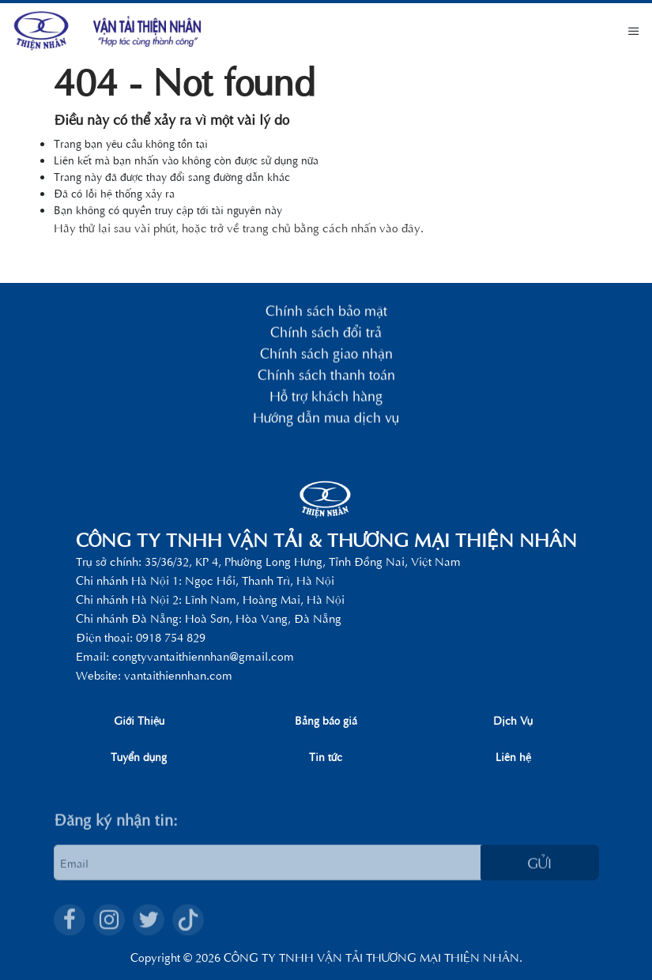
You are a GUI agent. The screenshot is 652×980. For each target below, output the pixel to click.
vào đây (399, 227)
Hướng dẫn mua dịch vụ (326, 419)
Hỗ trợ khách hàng (326, 398)
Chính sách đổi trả (326, 334)
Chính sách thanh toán (326, 376)
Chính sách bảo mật (326, 312)
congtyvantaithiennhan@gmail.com (203, 655)
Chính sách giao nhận (326, 355)
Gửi (539, 881)
